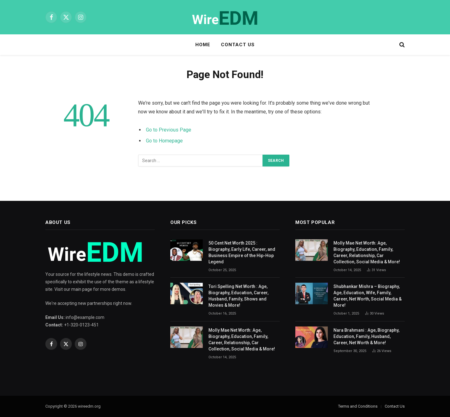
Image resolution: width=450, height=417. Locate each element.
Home (202, 44)
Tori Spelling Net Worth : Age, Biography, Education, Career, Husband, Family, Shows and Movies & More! (238, 296)
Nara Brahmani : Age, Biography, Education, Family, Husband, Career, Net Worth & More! (366, 336)
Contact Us (238, 44)
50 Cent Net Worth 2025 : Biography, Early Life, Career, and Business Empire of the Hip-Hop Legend (241, 252)
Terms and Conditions (358, 406)
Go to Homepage (164, 141)
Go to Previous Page (168, 130)
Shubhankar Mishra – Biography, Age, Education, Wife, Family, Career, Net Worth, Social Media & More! (367, 296)
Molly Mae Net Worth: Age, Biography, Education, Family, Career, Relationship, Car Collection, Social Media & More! (241, 339)
